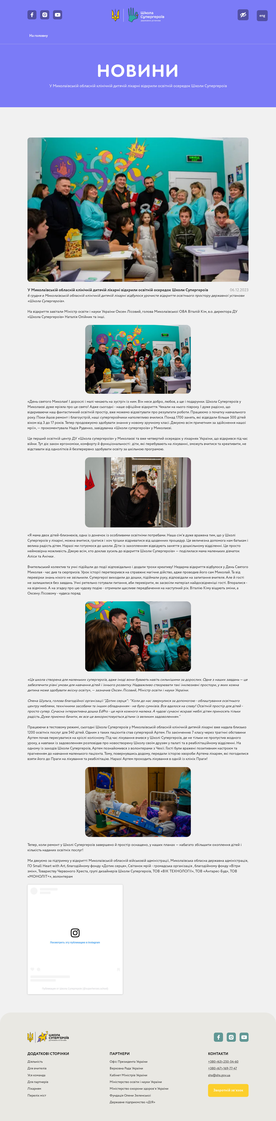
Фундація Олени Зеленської (130, 1095)
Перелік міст (36, 1095)
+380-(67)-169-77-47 (222, 1068)
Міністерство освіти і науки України (136, 1082)
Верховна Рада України (126, 1068)
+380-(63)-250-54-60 (223, 1061)
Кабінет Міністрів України (128, 1075)
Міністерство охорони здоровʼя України (139, 1088)
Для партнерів (37, 1082)
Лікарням (34, 1088)
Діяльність (35, 1061)
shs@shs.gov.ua (219, 1075)
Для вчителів (36, 1068)
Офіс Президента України (129, 1061)
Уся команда (36, 1075)
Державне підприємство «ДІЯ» (132, 1102)
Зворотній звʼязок (228, 1090)
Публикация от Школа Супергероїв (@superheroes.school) (75, 988)
